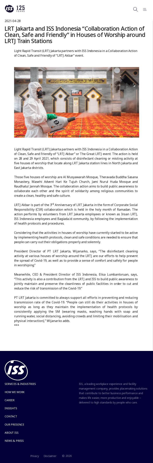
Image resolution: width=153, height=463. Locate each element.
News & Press (14, 441)
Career (9, 400)
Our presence (14, 424)
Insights (11, 408)
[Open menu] (143, 9)
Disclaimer (50, 456)
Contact (11, 416)
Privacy (34, 456)
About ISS (12, 432)
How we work (15, 392)
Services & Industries (20, 384)
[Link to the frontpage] (15, 11)
